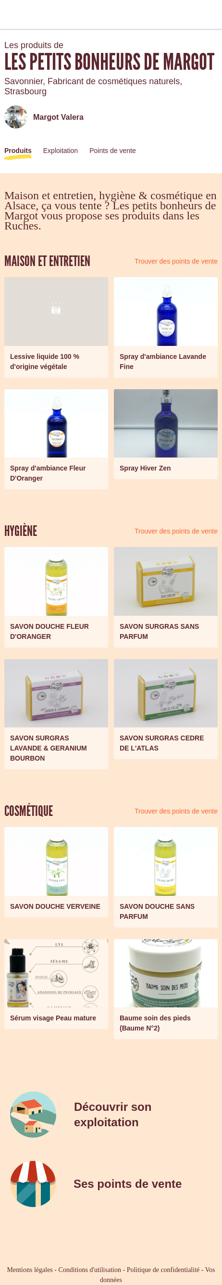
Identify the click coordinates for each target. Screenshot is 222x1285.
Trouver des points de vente (176, 261)
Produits (18, 150)
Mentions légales (30, 1269)
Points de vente (112, 150)
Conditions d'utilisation (89, 1269)
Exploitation (60, 150)
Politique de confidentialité (163, 1269)
